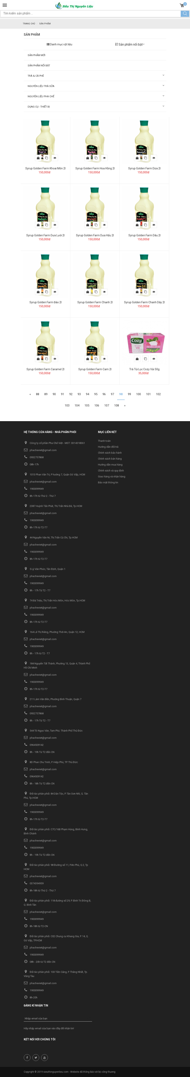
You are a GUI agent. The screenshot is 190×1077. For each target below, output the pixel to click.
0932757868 (34, 457)
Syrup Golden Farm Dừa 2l (144, 168)
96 (104, 394)
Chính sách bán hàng (110, 458)
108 (116, 405)
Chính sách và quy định (111, 470)
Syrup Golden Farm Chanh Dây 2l (144, 302)
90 (54, 394)
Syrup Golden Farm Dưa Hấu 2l (95, 235)
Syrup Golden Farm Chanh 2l (95, 302)
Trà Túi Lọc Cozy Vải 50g (144, 369)
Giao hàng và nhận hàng (111, 476)
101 (148, 394)
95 (95, 394)
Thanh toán (104, 440)
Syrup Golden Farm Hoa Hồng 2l (95, 168)
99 (129, 394)
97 (112, 394)
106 (96, 405)
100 (138, 394)
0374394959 (34, 883)
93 (79, 394)
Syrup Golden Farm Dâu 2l (144, 235)
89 (46, 394)
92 (70, 394)
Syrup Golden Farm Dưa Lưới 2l (45, 235)
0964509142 (34, 744)
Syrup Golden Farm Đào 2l (45, 302)
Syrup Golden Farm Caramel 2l (45, 369)
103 (67, 405)
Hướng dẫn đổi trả (108, 446)
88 (37, 394)
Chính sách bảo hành (110, 452)
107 (106, 405)
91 (62, 394)
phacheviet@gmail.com (40, 450)
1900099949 (34, 488)
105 (87, 405)
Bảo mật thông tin (108, 482)
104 (77, 405)
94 (87, 394)
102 (158, 394)
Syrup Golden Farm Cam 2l (94, 369)
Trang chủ (29, 23)
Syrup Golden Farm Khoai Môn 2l (45, 168)
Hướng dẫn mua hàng (110, 464)
